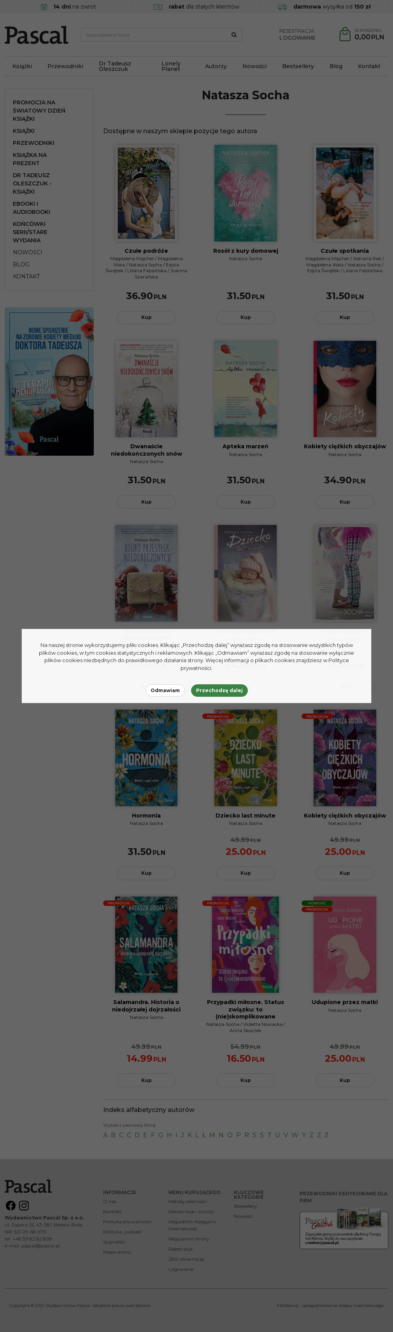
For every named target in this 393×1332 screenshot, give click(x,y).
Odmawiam (165, 690)
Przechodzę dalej (219, 690)
